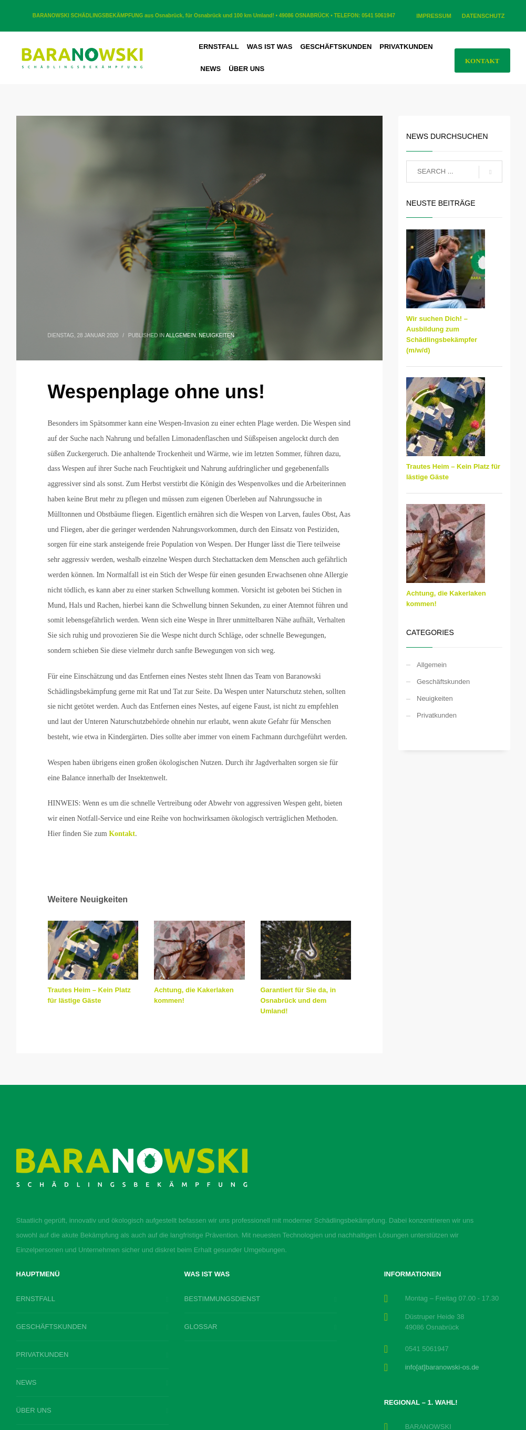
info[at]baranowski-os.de (442, 1367)
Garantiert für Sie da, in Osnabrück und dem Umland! (298, 1000)
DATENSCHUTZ (483, 16)
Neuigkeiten (216, 335)
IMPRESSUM (433, 16)
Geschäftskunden (443, 682)
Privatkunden (437, 715)
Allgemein (180, 335)
